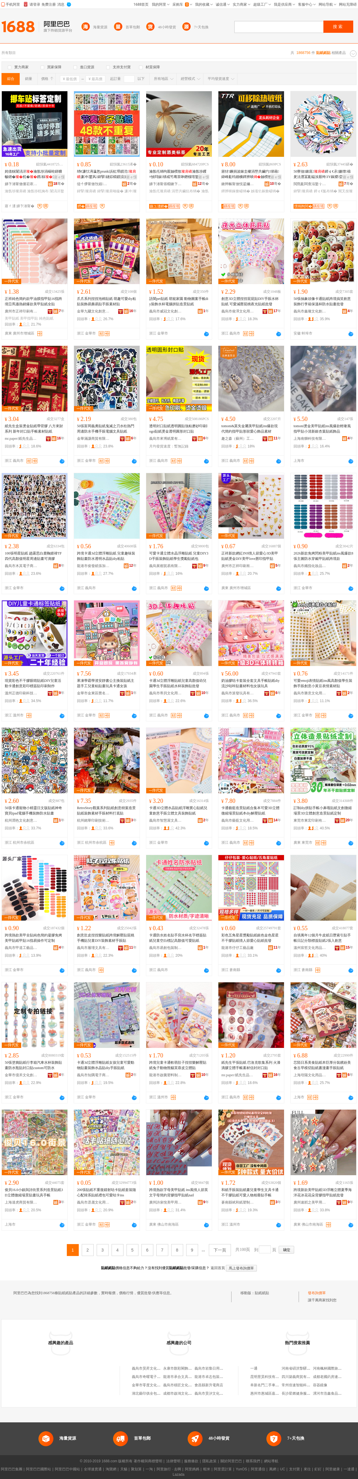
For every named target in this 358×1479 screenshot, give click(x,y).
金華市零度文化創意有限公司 (155, 1385)
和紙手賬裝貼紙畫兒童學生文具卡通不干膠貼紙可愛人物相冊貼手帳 (250, 1192)
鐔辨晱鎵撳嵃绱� (235, 191)
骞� (58, 184)
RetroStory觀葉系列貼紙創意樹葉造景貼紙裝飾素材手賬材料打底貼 (106, 810)
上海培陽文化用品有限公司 (310, 1075)
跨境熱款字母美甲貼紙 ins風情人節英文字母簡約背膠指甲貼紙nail (178, 1192)
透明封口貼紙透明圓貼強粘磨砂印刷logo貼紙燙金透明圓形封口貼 (178, 428)
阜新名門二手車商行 (266, 1385)
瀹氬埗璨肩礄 (15, 191)
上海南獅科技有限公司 (310, 438)
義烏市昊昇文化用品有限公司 (155, 1368)
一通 (253, 1368)
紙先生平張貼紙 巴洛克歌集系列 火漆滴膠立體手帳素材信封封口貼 (250, 1065)
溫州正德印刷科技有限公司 (21, 693)
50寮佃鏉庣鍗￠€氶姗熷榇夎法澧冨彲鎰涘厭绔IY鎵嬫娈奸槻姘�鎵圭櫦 (322, 174)
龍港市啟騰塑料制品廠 (165, 1075)
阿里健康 (332, 1469)
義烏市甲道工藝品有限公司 (21, 948)
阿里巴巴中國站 (67, 1469)
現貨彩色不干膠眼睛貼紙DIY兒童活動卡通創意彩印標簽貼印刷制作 (33, 683)
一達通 (349, 1469)
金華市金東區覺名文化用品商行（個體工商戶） (93, 693)
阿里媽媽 (192, 1469)
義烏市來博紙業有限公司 (165, 438)
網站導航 (271, 1461)
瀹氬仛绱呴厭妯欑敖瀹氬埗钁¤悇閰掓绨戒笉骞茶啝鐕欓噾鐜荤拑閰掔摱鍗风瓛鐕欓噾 (177, 174)
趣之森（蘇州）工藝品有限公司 (237, 438)
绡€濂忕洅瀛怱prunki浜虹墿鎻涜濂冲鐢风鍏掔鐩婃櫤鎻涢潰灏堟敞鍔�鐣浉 (106, 174)
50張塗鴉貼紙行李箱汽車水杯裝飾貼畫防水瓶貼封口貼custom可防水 (33, 1065)
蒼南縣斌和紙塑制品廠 (237, 1202)
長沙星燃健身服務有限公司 (303, 1393)
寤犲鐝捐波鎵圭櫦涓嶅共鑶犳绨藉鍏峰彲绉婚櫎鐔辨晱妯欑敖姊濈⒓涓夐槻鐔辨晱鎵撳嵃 (250, 174)
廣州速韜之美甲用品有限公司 (310, 1202)
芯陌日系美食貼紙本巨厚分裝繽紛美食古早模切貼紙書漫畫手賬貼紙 (322, 1065)
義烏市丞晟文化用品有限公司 (93, 1202)
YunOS (241, 1469)
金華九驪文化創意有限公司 (93, 311)
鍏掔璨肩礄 (86, 191)
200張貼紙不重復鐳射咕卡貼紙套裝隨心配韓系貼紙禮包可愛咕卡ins (106, 1192)
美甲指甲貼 (29, 318)
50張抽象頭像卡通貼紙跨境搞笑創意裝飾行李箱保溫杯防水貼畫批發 (322, 301)
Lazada (178, 1474)
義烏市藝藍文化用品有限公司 (237, 820)
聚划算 (136, 1469)
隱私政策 (209, 1461)
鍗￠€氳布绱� (325, 191)
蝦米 (206, 1469)
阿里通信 (258, 1469)
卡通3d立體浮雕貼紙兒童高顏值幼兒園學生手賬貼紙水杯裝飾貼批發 (177, 683)
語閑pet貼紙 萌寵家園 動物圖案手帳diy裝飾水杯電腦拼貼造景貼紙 (178, 301)
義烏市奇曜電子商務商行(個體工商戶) (162, 1377)
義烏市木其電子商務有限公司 (21, 566)
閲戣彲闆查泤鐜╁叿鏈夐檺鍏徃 (310, 184)
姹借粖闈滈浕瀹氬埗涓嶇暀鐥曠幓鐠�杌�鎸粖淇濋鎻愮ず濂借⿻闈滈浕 (33, 174)
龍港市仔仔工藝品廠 (237, 948)
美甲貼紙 (12, 318)
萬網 (272, 1469)
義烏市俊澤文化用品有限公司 (237, 311)
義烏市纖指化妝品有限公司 (310, 566)
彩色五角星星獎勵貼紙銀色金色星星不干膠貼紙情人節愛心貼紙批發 (250, 938)
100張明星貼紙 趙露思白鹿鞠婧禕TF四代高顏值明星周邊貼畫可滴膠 (33, 556)
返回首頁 (218, 1268)
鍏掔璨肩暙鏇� (110, 191)
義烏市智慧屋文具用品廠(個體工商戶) (165, 820)
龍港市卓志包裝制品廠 (212, 1377)
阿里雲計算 (223, 1469)
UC (282, 1469)
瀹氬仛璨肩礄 (160, 191)
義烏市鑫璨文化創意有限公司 (310, 311)
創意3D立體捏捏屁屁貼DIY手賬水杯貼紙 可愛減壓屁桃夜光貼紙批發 (250, 301)
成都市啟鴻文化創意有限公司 (186, 1393)
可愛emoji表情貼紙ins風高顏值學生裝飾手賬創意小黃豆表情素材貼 (323, 683)
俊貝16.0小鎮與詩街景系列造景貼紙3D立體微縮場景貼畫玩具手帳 (34, 1192)
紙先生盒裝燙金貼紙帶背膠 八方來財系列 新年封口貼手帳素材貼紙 (34, 428)
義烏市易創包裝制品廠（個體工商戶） (165, 948)
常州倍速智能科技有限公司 (303, 1385)
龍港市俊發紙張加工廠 (93, 566)
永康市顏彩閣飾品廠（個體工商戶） (191, 1368)
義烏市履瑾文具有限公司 (93, 948)
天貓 (123, 1469)
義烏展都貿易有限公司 (165, 566)
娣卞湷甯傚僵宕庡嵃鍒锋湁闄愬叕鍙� (21, 184)
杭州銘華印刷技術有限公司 (93, 820)
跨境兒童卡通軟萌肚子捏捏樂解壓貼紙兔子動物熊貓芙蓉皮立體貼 (177, 1065)
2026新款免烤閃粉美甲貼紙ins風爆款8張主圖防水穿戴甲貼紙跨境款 (323, 556)
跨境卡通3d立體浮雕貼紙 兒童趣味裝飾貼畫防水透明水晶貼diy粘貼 (106, 556)
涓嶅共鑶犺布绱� (186, 191)
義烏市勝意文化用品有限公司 (310, 693)
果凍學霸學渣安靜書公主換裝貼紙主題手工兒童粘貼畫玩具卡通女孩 (105, 683)
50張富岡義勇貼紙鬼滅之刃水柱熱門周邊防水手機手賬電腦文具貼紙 (105, 428)
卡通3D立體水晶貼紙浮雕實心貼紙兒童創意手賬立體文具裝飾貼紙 (178, 810)
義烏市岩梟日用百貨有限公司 (218, 1368)
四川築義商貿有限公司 (299, 1377)
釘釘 (318, 1469)
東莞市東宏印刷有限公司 (310, 820)
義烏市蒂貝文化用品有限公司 (165, 693)
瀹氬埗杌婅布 (38, 191)
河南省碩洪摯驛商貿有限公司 (305, 1368)
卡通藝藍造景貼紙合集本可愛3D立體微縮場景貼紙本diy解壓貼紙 (250, 810)
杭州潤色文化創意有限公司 (21, 820)
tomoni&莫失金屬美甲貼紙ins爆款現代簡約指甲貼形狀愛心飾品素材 (249, 428)
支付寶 (294, 1469)
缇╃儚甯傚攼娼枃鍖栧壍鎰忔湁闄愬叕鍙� (93, 184)
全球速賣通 (93, 1469)
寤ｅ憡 (59, 177)
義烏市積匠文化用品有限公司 (186, 1385)
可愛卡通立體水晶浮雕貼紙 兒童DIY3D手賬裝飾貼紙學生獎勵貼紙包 (178, 556)
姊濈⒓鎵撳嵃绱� (265, 191)
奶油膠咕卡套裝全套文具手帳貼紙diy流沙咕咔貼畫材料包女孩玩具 (250, 683)
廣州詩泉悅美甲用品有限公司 (165, 1202)
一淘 (149, 1469)
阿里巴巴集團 (11, 1469)
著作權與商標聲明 (148, 1461)
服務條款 (191, 1461)
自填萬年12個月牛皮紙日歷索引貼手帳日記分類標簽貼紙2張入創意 (322, 938)
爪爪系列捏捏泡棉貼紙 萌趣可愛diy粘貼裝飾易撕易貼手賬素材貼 (106, 301)
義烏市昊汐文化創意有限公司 (218, 1393)
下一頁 (220, 1250)
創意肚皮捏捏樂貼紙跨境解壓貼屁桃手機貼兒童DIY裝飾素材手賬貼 (105, 938)
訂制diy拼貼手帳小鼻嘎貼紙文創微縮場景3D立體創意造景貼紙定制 (323, 810)
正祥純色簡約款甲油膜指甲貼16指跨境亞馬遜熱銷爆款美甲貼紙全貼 (33, 301)
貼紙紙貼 (262, 1293)
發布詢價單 (317, 1293)
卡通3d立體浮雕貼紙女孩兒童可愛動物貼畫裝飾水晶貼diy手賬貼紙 (105, 1065)
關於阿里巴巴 (231, 1461)
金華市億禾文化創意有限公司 (21, 1075)
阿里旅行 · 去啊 (169, 1469)
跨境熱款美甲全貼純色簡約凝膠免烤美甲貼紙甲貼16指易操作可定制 (33, 938)
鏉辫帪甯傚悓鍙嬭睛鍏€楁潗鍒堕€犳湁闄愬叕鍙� (237, 184)
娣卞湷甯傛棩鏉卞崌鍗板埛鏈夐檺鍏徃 (165, 184)
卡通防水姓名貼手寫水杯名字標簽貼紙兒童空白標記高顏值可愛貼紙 (177, 938)
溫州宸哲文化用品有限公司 (310, 948)
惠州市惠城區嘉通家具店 (270, 1393)
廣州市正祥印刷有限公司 (21, 311)
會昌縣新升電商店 (209, 1385)
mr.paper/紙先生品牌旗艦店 (21, 438)
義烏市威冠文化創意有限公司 (165, 311)
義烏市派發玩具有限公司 (237, 693)
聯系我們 (253, 1461)
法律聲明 (173, 1461)
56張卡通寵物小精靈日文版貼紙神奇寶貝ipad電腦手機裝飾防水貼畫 (33, 810)
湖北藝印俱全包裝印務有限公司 (157, 1393)
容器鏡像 (320, 1385)
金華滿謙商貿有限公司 (93, 438)
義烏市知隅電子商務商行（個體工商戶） (93, 1075)
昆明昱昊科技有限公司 (268, 1377)
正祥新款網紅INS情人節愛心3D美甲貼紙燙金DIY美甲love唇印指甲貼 (249, 556)
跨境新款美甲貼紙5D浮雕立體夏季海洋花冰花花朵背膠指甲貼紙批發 (323, 1192)
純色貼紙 (46, 318)
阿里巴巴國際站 (38, 1469)
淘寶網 (111, 1469)
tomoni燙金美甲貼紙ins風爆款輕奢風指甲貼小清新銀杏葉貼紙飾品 (322, 428)
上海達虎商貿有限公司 (21, 1202)
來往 (307, 1469)
